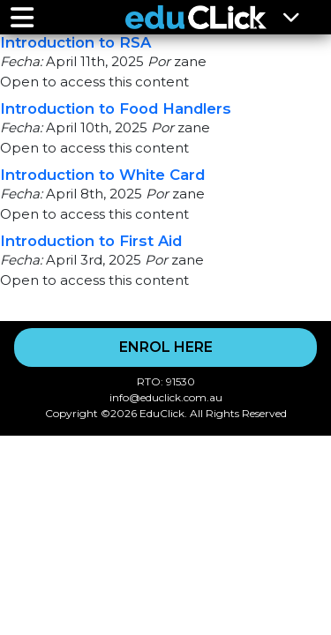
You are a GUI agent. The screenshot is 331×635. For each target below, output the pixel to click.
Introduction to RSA (75, 42)
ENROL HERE (166, 347)
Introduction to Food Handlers (115, 108)
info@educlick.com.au (165, 397)
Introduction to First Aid (91, 241)
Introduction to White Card (102, 174)
